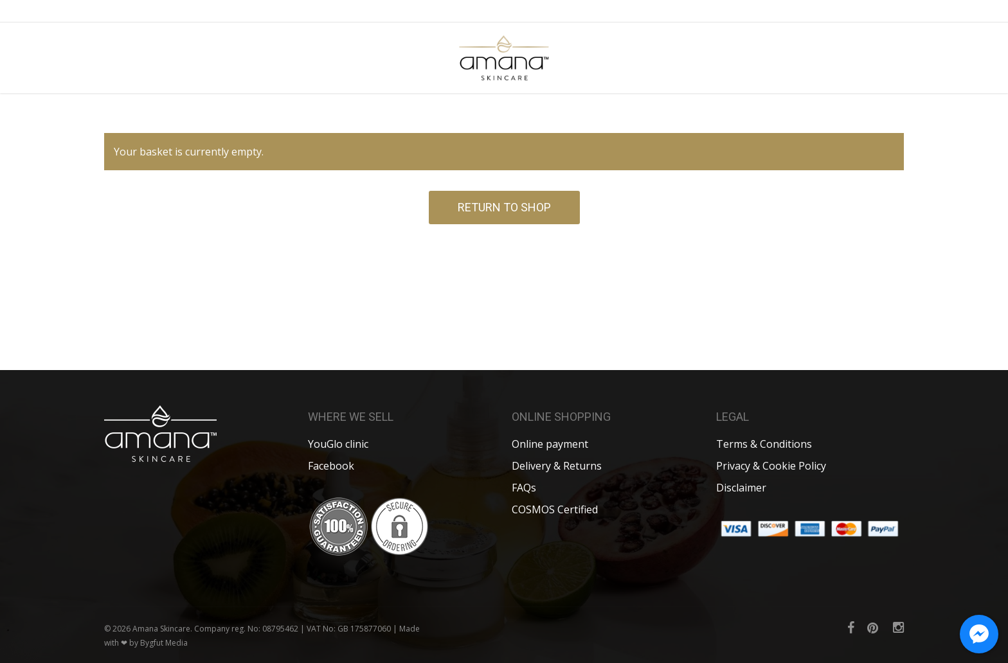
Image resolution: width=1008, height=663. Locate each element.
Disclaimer (741, 488)
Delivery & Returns (557, 466)
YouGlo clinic (338, 444)
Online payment (550, 444)
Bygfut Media (164, 642)
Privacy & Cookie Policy (771, 466)
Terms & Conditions (764, 444)
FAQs (524, 488)
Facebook (331, 466)
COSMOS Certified (555, 509)
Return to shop (504, 207)
